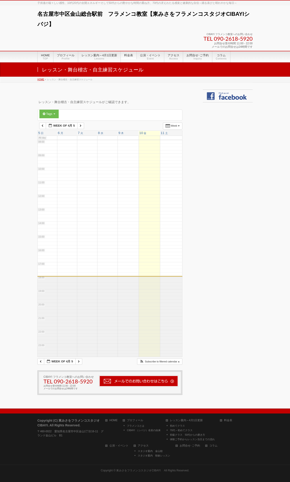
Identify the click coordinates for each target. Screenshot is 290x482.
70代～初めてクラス (181, 430)
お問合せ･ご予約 (190, 445)
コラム (213, 445)
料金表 (228, 420)
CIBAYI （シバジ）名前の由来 (143, 430)
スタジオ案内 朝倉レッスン (154, 455)
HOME (113, 420)
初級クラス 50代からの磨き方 (187, 434)
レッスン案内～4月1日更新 (186, 420)
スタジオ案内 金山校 (150, 451)
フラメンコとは (135, 425)
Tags (49, 114)
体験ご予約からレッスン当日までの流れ (192, 439)
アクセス (143, 445)
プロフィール (135, 420)
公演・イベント (118, 445)
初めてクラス (177, 425)
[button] (159, 362)
